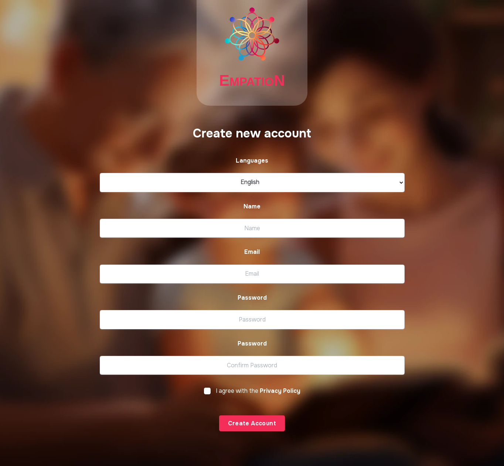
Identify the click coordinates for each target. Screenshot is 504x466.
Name (252, 206)
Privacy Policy (280, 391)
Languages (252, 160)
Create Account (252, 423)
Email (252, 252)
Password (252, 298)
